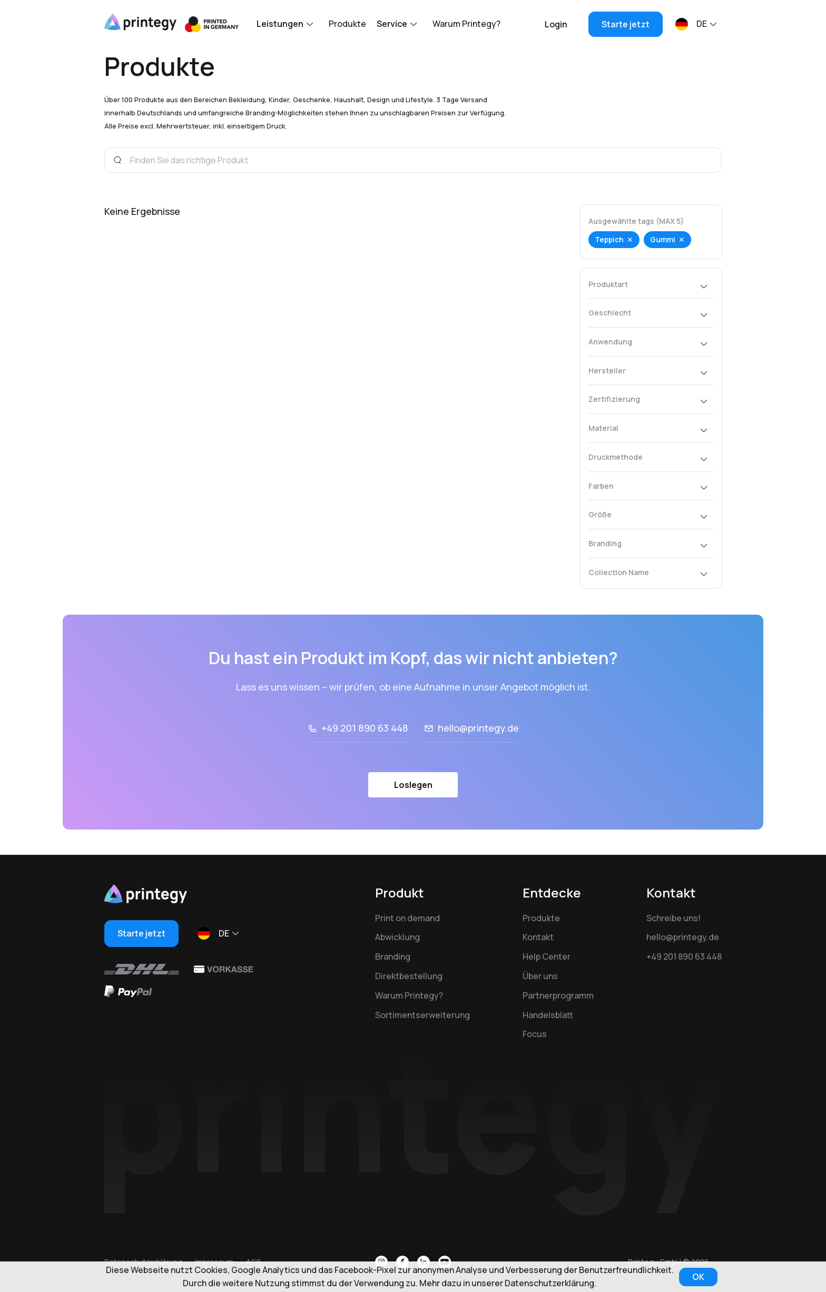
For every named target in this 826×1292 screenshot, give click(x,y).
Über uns (540, 976)
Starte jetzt (626, 24)
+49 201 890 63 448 (364, 759)
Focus (535, 1034)
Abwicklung (397, 937)
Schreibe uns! (673, 918)
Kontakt (538, 937)
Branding (392, 956)
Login (556, 24)
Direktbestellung (408, 976)
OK (698, 1277)
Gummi (662, 239)
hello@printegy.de (478, 759)
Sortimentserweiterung (422, 1015)
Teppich (609, 239)
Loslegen (413, 816)
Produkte (347, 23)
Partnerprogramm (558, 995)
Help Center (547, 956)
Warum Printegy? (466, 23)
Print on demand (407, 918)
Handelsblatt (548, 1015)
